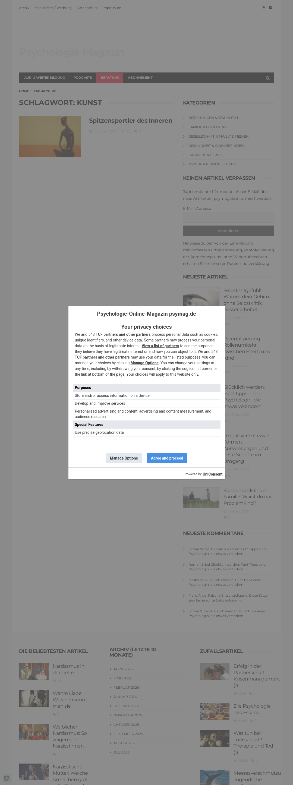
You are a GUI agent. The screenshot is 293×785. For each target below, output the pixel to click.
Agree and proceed (167, 458)
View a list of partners (160, 346)
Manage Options (145, 363)
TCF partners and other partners (123, 334)
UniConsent (212, 474)
